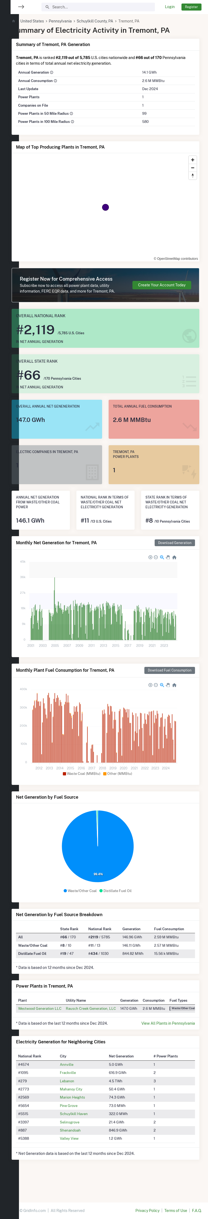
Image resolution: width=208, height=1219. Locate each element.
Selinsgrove (82, 1142)
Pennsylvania (76, 21)
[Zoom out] (193, 168)
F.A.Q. (197, 1210)
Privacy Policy (147, 1210)
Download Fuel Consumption (169, 690)
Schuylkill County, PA (111, 21)
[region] (9, 606)
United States (48, 21)
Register (191, 7)
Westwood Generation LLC (55, 1028)
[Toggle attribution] (193, 255)
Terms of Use (175, 1210)
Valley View (81, 1158)
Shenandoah (82, 1150)
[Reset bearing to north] (193, 175)
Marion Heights (84, 1117)
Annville (79, 1084)
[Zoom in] (193, 160)
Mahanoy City (83, 1109)
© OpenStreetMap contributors (167, 255)
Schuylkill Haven (86, 1134)
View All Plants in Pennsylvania (168, 1043)
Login (170, 7)
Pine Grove (81, 1125)
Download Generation (174, 563)
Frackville (80, 1092)
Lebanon (79, 1101)
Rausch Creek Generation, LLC (107, 1028)
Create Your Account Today (162, 291)
